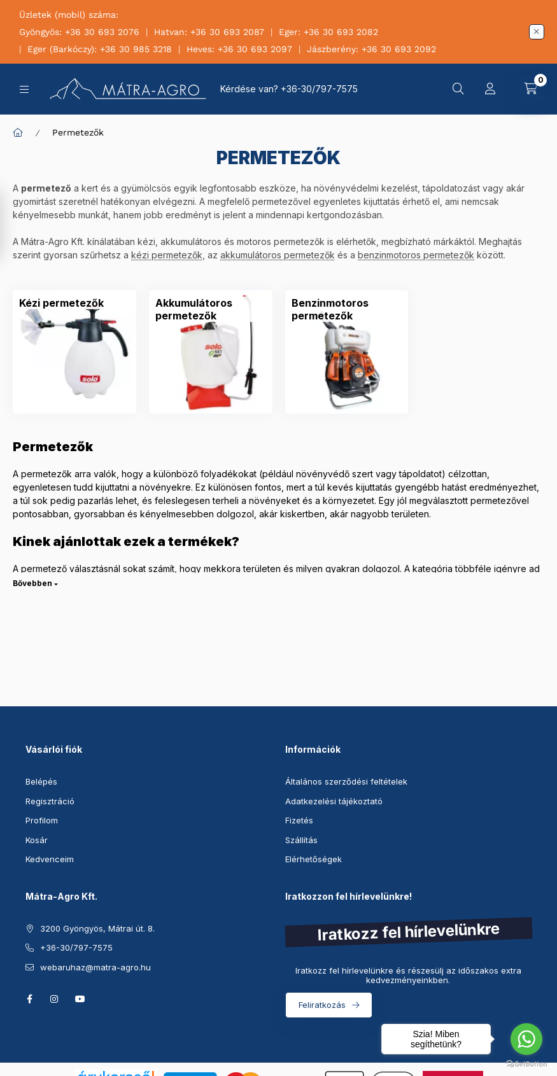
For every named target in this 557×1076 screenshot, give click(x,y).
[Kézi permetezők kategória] (61, 303)
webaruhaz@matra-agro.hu (95, 967)
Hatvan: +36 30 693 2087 (209, 32)
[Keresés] (458, 89)
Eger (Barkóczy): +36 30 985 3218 (99, 49)
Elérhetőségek (313, 859)
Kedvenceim (49, 859)
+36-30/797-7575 (319, 88)
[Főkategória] (18, 132)
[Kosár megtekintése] (531, 89)
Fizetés (299, 820)
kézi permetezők (166, 254)
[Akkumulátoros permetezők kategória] (210, 309)
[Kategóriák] (24, 89)
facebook (29, 999)
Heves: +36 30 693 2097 (239, 49)
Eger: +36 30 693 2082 (328, 32)
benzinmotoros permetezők (416, 254)
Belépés (41, 781)
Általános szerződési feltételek (346, 781)
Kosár (36, 840)
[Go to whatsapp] (526, 1039)
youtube (80, 999)
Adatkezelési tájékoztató (334, 801)
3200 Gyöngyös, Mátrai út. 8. (97, 928)
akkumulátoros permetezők (277, 254)
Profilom (41, 820)
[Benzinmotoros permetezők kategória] (347, 309)
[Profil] (490, 89)
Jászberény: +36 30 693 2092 (371, 49)
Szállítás (301, 840)
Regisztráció (49, 801)
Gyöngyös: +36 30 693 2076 (79, 32)
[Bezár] (536, 31)
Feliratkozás (322, 1005)
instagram (54, 999)
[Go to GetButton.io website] (526, 1063)
